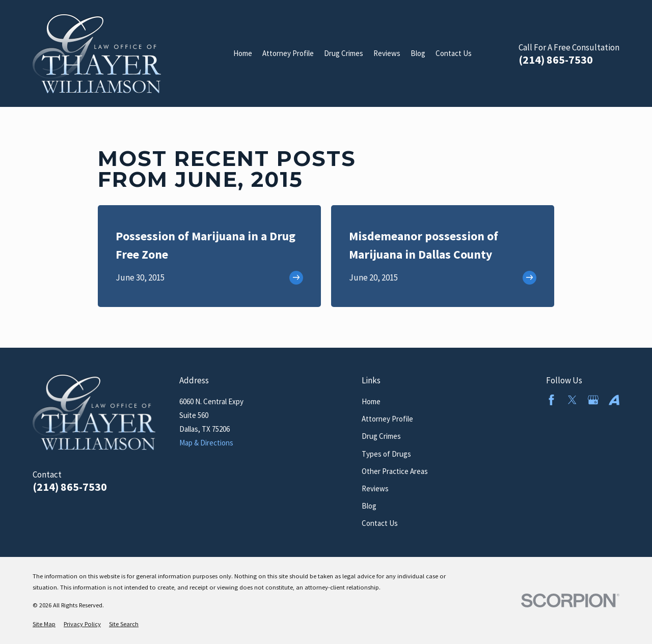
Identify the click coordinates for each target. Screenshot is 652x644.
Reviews (375, 488)
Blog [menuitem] (418, 53)
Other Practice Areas (395, 471)
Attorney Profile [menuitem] (288, 53)
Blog (369, 506)
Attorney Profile (387, 419)
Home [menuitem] (242, 53)
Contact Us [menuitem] (454, 53)
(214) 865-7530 (556, 60)
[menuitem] (44, 624)
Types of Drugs (386, 454)
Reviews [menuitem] (386, 53)
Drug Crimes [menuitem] (343, 53)
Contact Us (380, 523)
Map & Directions (206, 442)
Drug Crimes (381, 436)
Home (371, 401)
